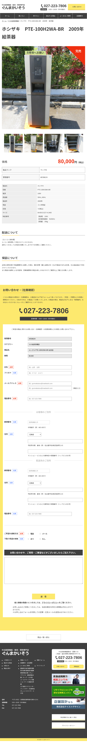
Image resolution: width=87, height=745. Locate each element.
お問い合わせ (77, 7)
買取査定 (76, 666)
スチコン (28, 686)
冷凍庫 (31, 689)
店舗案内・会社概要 (26, 663)
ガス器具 (23, 686)
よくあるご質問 (65, 16)
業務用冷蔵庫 (30, 670)
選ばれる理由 (50, 16)
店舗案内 (80, 16)
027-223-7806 (53, 6)
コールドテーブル (25, 680)
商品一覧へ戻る (43, 637)
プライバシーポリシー (50, 602)
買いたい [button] (22, 16)
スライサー (29, 691)
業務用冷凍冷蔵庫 (25, 668)
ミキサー (26, 689)
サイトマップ (41, 666)
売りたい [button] (36, 16)
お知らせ (6, 666)
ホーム (7, 16)
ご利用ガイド (8, 660)
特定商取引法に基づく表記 (68, 717)
